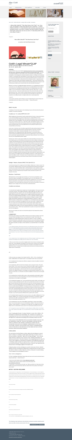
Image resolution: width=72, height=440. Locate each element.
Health (29, 22)
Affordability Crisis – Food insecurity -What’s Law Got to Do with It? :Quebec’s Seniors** (54, 44)
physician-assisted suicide (20, 422)
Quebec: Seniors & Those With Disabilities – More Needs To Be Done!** (53, 48)
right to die (27, 422)
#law (16, 421)
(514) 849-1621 (58, 3)
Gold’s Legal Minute (28, 7)
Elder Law (26, 22)
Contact (44, 7)
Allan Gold (18, 22)
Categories (50, 95)
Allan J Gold (13, 3)
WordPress (20, 437)
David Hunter (20, 421)
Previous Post (34, 424)
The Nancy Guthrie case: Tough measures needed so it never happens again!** (54, 41)
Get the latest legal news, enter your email (53, 25)
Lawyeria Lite (11, 437)
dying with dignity (25, 421)
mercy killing (13, 422)
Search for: (50, 51)
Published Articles (18, 7)
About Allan (37, 7)
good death (35, 421)
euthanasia (31, 421)
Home (11, 7)
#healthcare (13, 421)
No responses (33, 22)
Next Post (41, 424)
